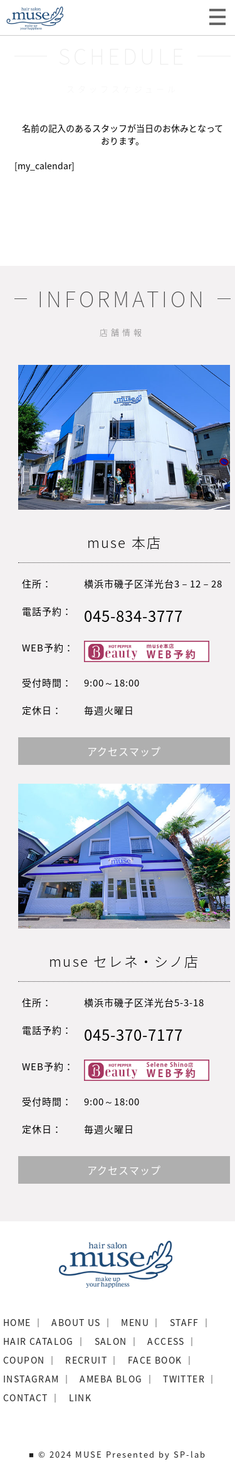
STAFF (184, 1322)
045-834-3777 (133, 615)
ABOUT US (75, 1322)
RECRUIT (86, 1360)
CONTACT (25, 1397)
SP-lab (190, 1454)
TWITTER (184, 1378)
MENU (135, 1322)
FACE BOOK (155, 1360)
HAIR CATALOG (38, 1341)
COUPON (23, 1360)
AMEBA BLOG (111, 1378)
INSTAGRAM (31, 1378)
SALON (111, 1341)
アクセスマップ (124, 751)
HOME (17, 1322)
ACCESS (165, 1341)
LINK (80, 1397)
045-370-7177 (133, 1034)
